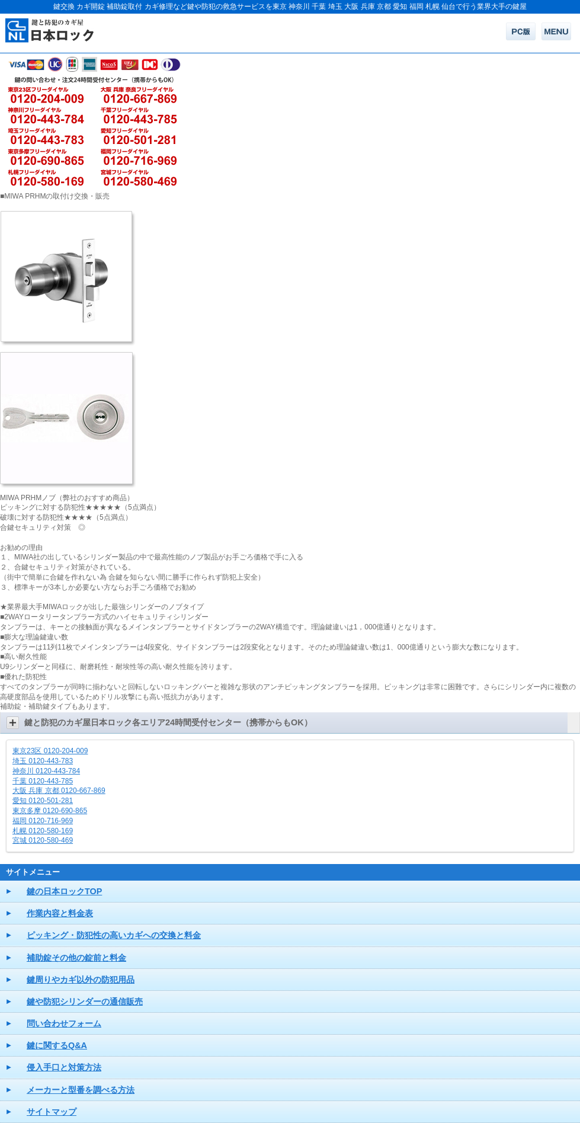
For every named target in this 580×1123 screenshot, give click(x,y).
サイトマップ (51, 1111)
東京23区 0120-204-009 (50, 751)
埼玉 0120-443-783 (42, 761)
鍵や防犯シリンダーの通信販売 (85, 1001)
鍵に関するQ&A (57, 1045)
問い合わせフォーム (64, 1023)
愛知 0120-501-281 (42, 800)
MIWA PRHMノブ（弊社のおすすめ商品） (67, 498)
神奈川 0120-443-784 (46, 771)
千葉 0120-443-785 (42, 781)
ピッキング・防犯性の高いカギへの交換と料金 (114, 935)
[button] (290, 723)
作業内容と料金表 (60, 913)
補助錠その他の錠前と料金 (76, 957)
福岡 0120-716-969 (42, 821)
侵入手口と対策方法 (64, 1067)
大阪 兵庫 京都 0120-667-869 (58, 790)
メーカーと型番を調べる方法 (80, 1090)
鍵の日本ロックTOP (64, 891)
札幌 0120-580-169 (42, 831)
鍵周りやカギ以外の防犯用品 (80, 979)
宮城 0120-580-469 (42, 840)
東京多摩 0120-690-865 (49, 811)
